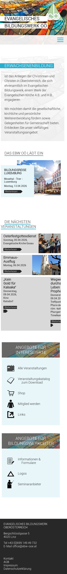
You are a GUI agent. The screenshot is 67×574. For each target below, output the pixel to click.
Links (21, 414)
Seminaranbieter (29, 484)
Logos (22, 473)
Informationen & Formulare (29, 461)
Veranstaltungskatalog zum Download (34, 380)
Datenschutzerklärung (17, 568)
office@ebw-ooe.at (25, 546)
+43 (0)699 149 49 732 (22, 543)
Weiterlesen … (14, 191)
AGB (6, 562)
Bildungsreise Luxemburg (15, 171)
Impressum (11, 565)
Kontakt (8, 558)
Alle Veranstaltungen (32, 368)
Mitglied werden (29, 404)
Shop (21, 393)
